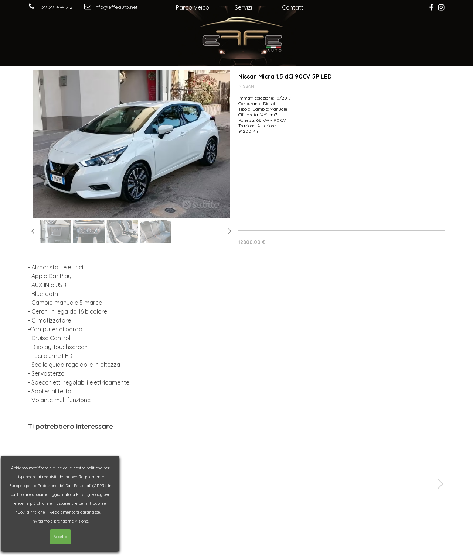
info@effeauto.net (115, 7)
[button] (33, 231)
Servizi (243, 7)
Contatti (293, 7)
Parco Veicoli (193, 7)
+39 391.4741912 (55, 7)
